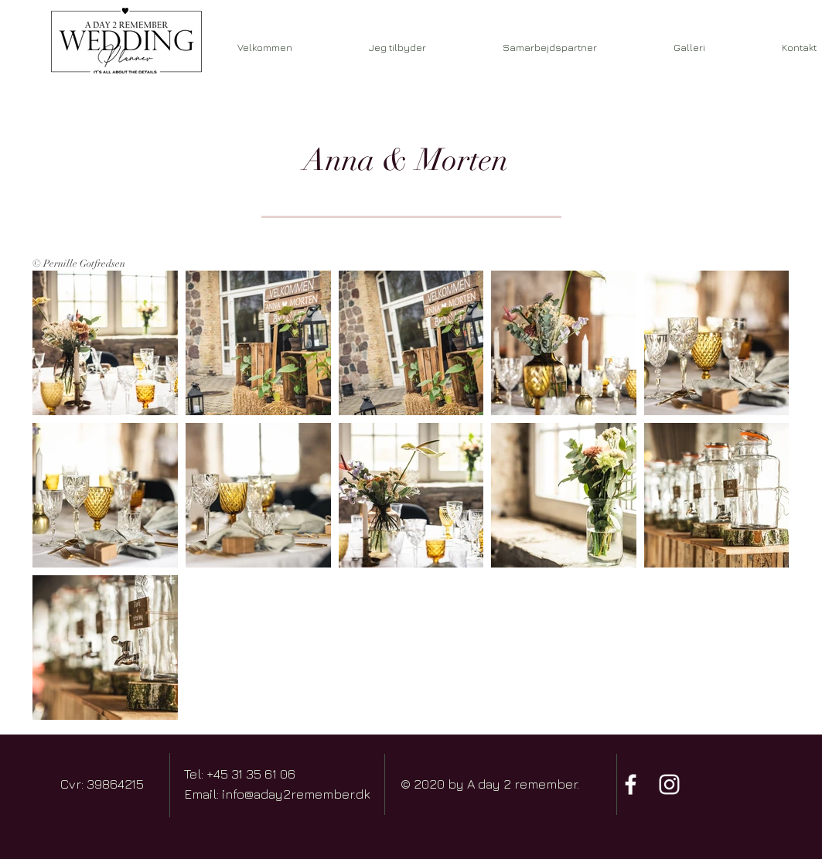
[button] (550, 47)
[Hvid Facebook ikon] (630, 784)
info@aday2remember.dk (296, 794)
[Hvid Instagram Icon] (669, 784)
